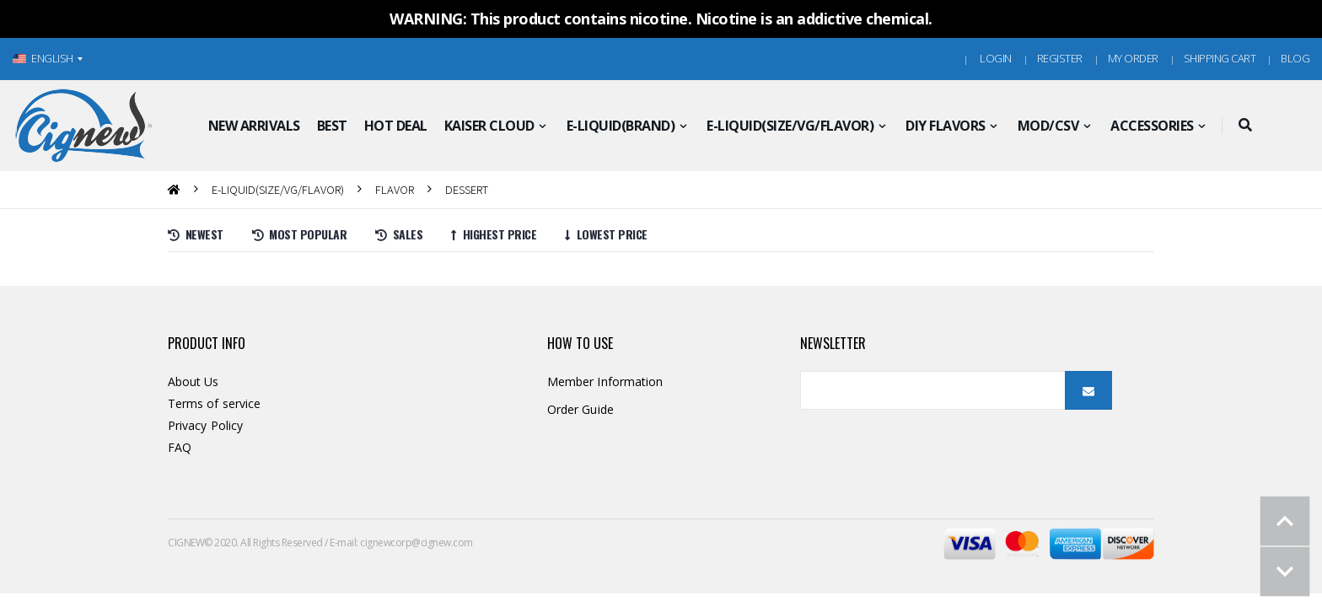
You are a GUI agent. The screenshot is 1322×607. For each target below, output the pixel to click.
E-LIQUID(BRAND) (621, 125)
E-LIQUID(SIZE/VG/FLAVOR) (790, 125)
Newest (195, 234)
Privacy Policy (205, 425)
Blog (1295, 58)
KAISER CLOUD (489, 125)
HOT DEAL (395, 125)
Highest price (493, 234)
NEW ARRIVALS (254, 125)
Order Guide (580, 409)
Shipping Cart (1220, 58)
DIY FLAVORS (946, 125)
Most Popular (299, 234)
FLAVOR (394, 189)
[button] (1245, 126)
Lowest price (606, 234)
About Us (193, 381)
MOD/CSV (1048, 125)
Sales (398, 234)
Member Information (605, 381)
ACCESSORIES (1152, 125)
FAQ (179, 447)
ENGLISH (43, 58)
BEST (332, 125)
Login (996, 58)
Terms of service (214, 403)
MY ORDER (1133, 58)
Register (1060, 58)
